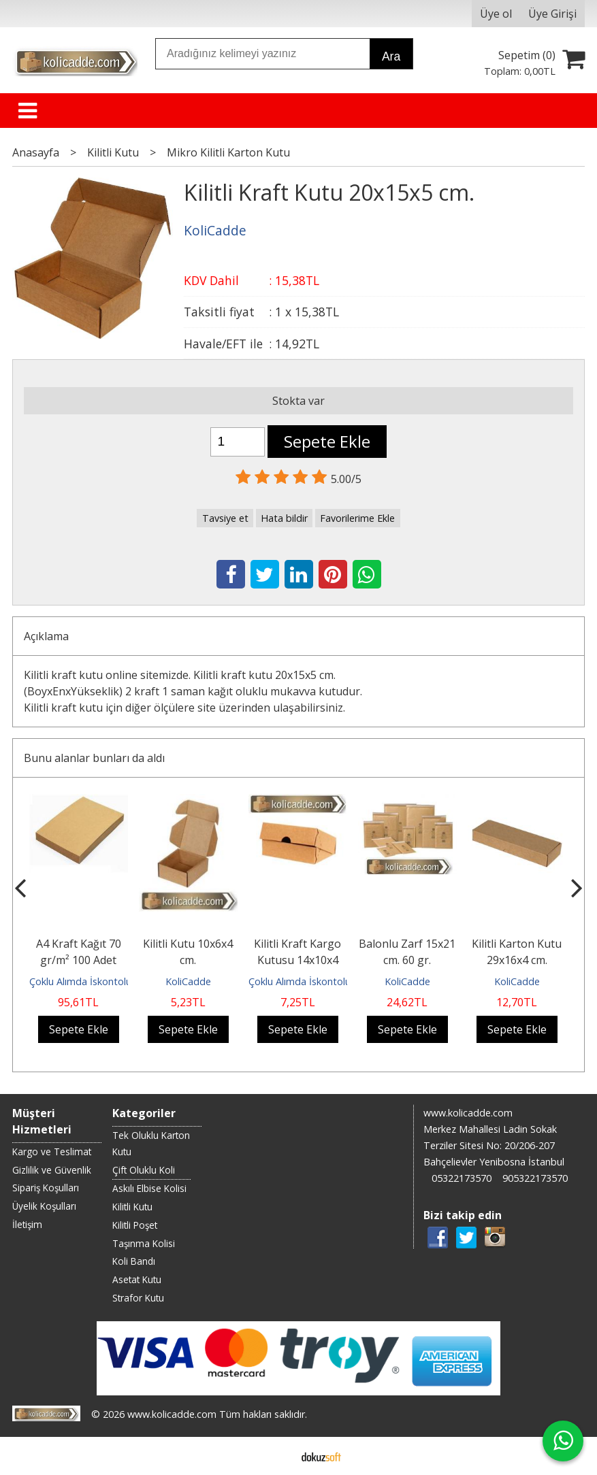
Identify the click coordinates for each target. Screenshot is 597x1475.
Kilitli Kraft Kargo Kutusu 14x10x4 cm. (297, 960)
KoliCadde (188, 981)
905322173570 (535, 1178)
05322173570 (461, 1178)
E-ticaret (276, 1455)
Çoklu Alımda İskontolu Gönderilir (103, 981)
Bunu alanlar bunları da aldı (94, 757)
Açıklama (46, 636)
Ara (391, 56)
